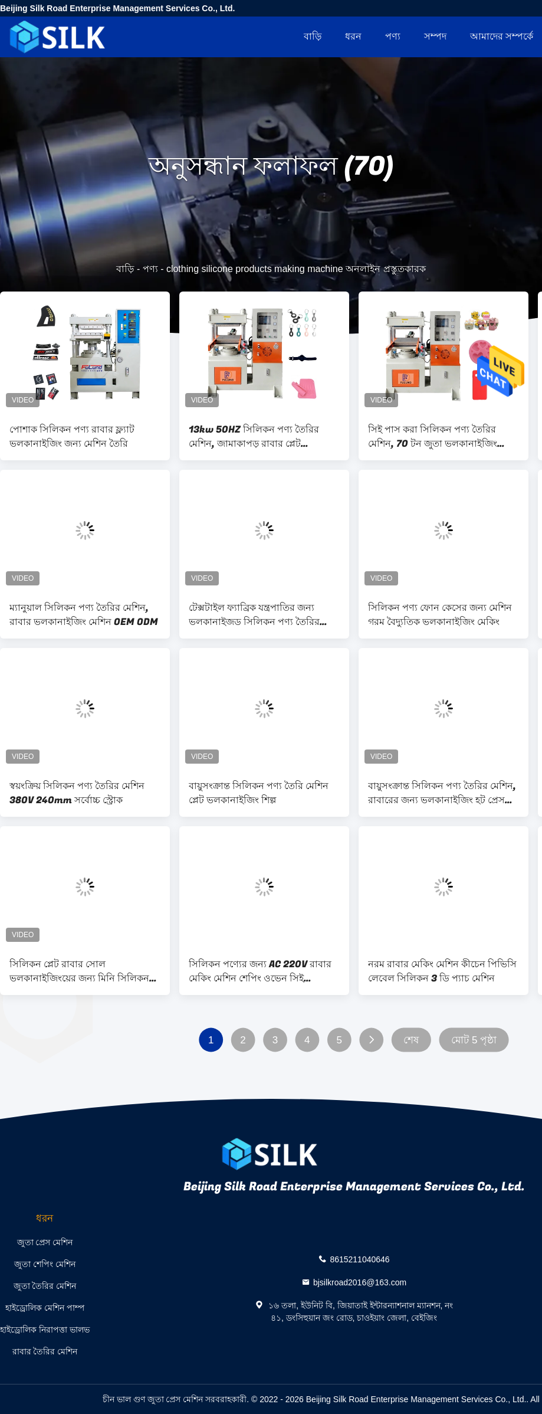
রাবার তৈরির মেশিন (45, 1351)
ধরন (353, 36)
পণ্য (392, 36)
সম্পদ (435, 36)
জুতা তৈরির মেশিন (45, 1286)
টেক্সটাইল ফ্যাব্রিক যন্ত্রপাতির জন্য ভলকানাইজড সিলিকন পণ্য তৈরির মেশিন (254, 615)
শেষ (411, 1040)
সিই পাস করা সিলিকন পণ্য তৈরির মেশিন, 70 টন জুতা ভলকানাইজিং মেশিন (432, 437)
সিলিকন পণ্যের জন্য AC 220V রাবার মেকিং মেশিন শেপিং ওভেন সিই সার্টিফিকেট (260, 971)
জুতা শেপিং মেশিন (44, 1264)
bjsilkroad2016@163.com (359, 1282)
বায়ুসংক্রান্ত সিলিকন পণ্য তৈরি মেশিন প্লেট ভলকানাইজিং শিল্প (259, 793)
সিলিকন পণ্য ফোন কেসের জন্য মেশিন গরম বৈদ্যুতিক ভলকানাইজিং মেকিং (440, 615)
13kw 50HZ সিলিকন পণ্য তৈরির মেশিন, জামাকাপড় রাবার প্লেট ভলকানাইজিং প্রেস (254, 437)
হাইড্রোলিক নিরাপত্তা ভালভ (45, 1329)
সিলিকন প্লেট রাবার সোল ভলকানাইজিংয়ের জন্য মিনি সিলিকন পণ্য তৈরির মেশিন (79, 971)
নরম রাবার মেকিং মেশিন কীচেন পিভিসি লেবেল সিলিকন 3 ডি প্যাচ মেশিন (442, 971)
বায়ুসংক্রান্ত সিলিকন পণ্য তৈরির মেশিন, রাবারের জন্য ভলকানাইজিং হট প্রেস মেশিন (442, 793)
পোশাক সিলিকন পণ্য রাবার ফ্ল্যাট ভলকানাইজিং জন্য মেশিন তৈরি (71, 437)
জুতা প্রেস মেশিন (45, 1242)
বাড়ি (312, 36)
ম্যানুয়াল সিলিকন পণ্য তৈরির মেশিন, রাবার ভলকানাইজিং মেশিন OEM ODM (83, 615)
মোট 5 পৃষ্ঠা (474, 1040)
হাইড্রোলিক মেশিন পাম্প (44, 1307)
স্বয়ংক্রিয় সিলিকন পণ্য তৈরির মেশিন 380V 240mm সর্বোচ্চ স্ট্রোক (76, 793)
